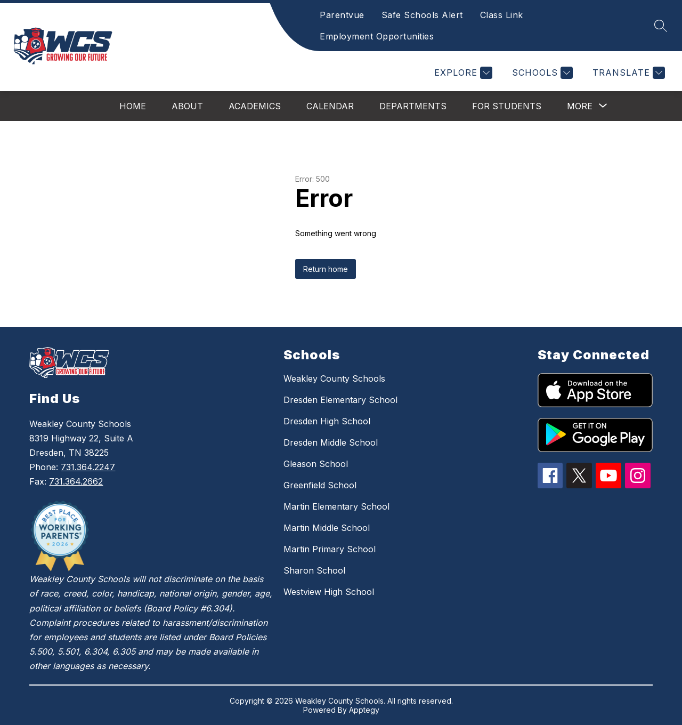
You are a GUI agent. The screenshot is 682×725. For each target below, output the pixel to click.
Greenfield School (319, 485)
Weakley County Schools (334, 378)
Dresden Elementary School (340, 399)
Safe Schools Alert (422, 15)
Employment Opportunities (377, 36)
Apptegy (364, 709)
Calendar (330, 106)
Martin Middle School (326, 527)
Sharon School (314, 570)
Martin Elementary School (336, 506)
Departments (412, 106)
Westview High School (328, 591)
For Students (506, 106)
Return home (325, 268)
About (187, 106)
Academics (255, 106)
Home (132, 106)
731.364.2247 (88, 467)
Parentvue (342, 15)
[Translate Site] (627, 72)
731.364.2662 (76, 481)
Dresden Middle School (330, 442)
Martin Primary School (329, 549)
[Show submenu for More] (579, 106)
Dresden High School (326, 421)
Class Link (501, 15)
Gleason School (315, 463)
